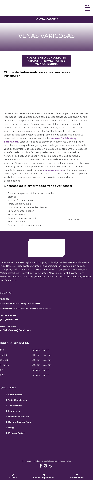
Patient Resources (19, 416)
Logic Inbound (50, 461)
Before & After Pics (19, 422)
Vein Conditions (17, 400)
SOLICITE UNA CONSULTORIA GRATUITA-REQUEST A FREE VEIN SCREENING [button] (46, 60)
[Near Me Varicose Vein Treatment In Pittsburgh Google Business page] (45, 466)
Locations (14, 411)
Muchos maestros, (53, 170)
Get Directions (77, 476)
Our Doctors (15, 394)
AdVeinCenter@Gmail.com (15, 330)
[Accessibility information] (50, 466)
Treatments (15, 405)
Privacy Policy (16, 433)
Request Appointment (43, 476)
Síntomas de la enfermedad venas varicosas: (38, 186)
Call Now (13, 476)
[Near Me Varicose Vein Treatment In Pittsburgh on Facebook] (40, 466)
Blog (11, 427)
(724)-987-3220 (9, 319)
